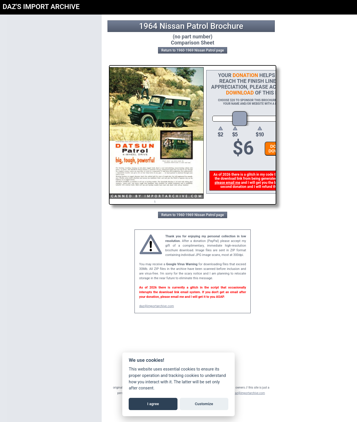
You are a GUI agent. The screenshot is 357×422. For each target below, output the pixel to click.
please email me (228, 183)
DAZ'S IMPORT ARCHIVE (41, 7)
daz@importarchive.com (156, 306)
